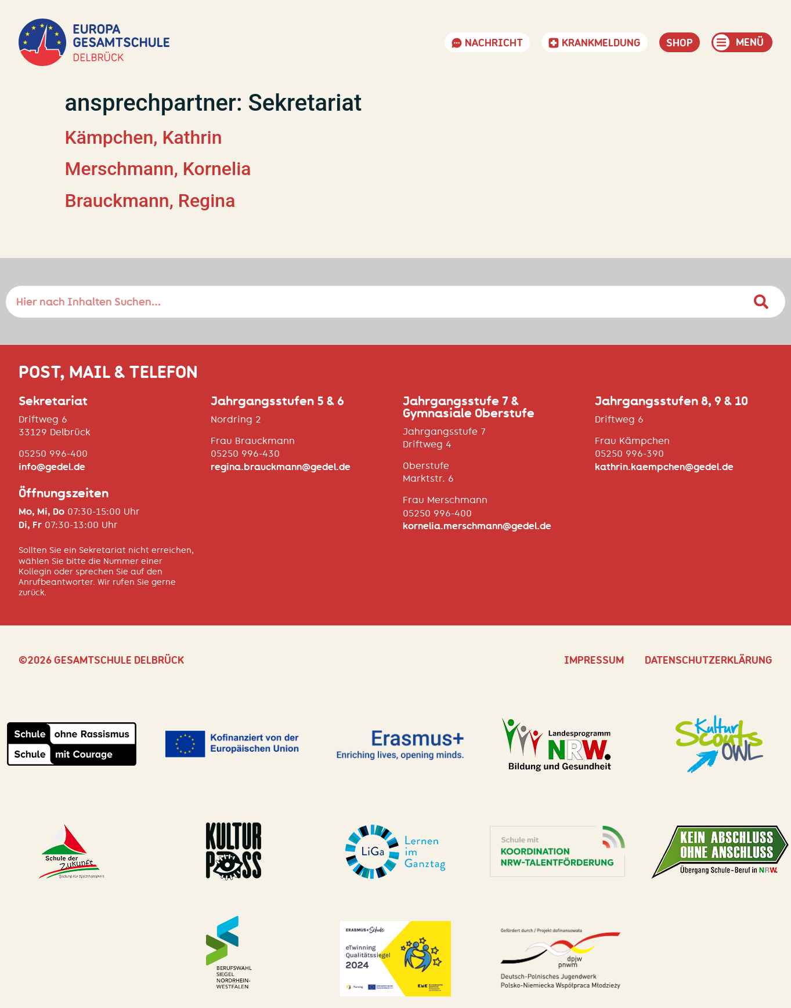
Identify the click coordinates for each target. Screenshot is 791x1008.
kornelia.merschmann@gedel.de (477, 526)
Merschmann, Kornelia (158, 169)
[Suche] (762, 302)
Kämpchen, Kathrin (143, 137)
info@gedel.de (52, 466)
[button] (741, 42)
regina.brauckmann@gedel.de (281, 466)
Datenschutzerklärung (708, 660)
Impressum (594, 660)
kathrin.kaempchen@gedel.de (664, 466)
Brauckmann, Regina (150, 201)
